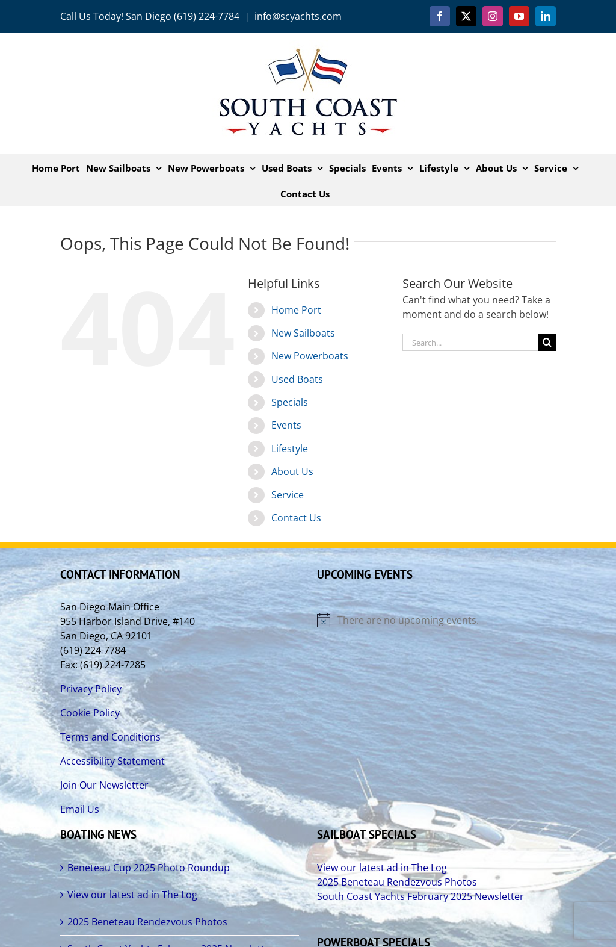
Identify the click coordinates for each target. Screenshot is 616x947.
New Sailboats (303, 333)
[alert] (436, 620)
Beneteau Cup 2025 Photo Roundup (148, 867)
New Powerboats (309, 355)
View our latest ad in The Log (132, 894)
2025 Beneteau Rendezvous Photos (147, 921)
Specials (289, 402)
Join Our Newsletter (104, 785)
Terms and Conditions (110, 737)
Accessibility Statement (112, 761)
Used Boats (297, 379)
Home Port (296, 310)
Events (286, 425)
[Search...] (470, 342)
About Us (292, 471)
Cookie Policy (90, 712)
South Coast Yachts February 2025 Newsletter (420, 896)
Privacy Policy (91, 688)
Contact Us (296, 517)
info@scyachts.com (298, 16)
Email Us (79, 809)
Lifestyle (289, 448)
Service (287, 494)
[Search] (547, 342)
